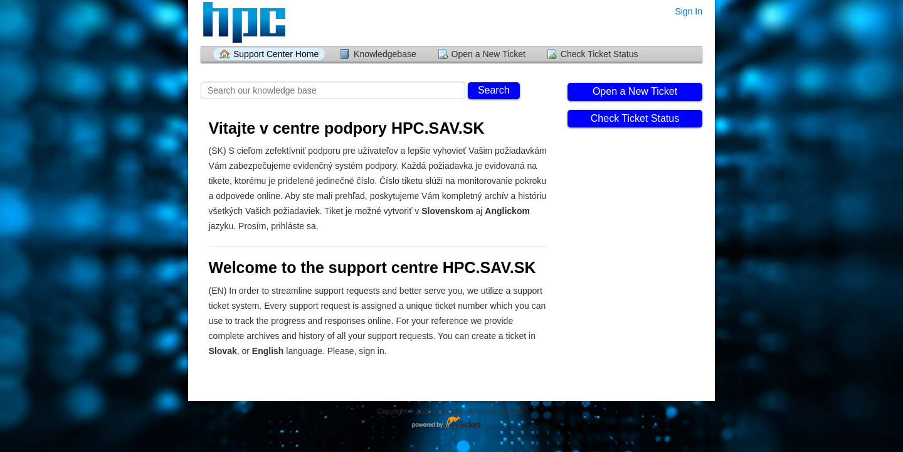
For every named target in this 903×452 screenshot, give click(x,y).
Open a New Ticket (488, 54)
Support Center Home (276, 54)
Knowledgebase (385, 54)
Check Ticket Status (599, 54)
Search (494, 90)
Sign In (688, 11)
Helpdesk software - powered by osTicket (451, 423)
